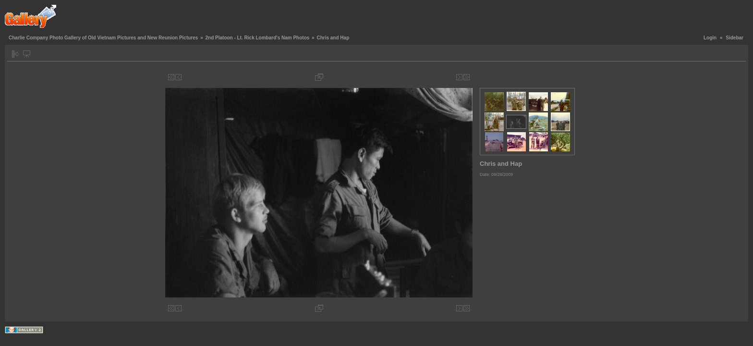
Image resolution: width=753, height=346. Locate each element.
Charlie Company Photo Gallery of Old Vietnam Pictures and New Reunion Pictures (103, 37)
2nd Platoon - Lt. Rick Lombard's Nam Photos (257, 37)
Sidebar (734, 37)
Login (710, 37)
